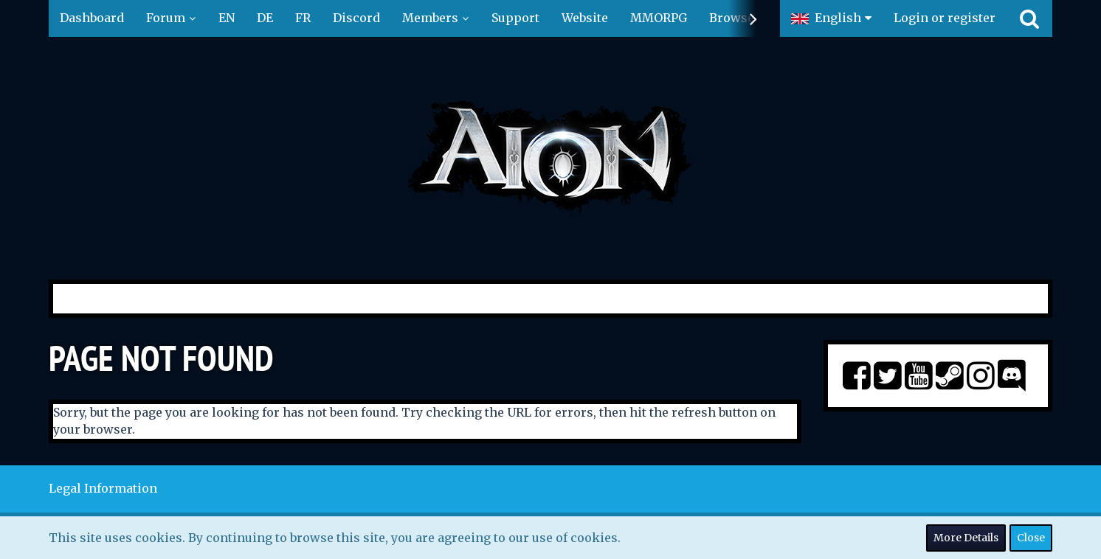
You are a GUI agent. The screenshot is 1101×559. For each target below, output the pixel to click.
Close (1031, 537)
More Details (965, 537)
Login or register (944, 17)
